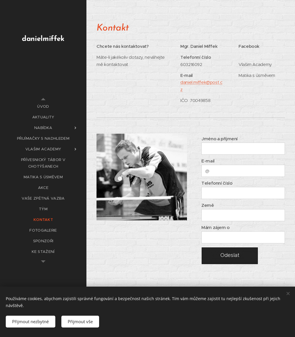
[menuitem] (43, 106)
